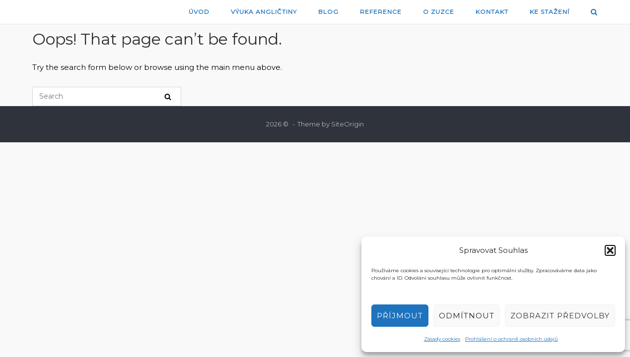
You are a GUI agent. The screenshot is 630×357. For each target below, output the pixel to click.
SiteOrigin (347, 124)
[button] (610, 250)
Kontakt (492, 11)
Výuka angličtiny (264, 11)
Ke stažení (549, 11)
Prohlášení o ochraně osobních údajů (511, 339)
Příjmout (400, 315)
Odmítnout (466, 315)
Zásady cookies (442, 339)
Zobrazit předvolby (560, 315)
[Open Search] (594, 12)
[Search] (167, 96)
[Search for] (106, 96)
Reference (381, 11)
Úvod (199, 11)
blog (328, 11)
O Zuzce (438, 11)
